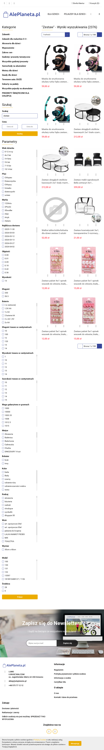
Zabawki (6, 34)
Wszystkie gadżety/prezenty (15, 61)
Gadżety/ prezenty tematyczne (16, 57)
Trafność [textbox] (46, 35)
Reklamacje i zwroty (10, 712)
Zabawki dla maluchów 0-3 (14, 39)
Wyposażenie (8, 48)
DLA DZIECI (54, 14)
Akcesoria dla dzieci (11, 43)
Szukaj (20, 134)
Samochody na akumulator (14, 66)
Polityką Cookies (40, 740)
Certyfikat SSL (60, 682)
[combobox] (56, 34)
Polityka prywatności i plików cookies (70, 674)
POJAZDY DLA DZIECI (75, 14)
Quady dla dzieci (9, 75)
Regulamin (58, 670)
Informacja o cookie (62, 678)
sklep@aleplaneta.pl (18, 681)
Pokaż (19, 597)
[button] (94, 3)
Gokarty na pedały (10, 84)
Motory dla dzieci (10, 70)
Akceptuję (75, 743)
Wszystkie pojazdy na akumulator (17, 88)
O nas (56, 693)
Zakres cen (7, 52)
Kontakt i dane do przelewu (65, 697)
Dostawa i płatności (10, 708)
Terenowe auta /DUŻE (12, 79)
